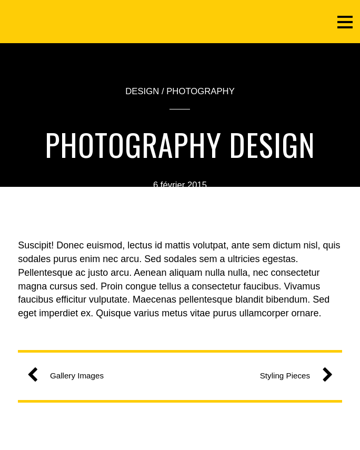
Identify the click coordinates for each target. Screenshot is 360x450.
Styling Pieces (292, 376)
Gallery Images (69, 376)
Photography (200, 91)
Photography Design (180, 144)
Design (142, 91)
